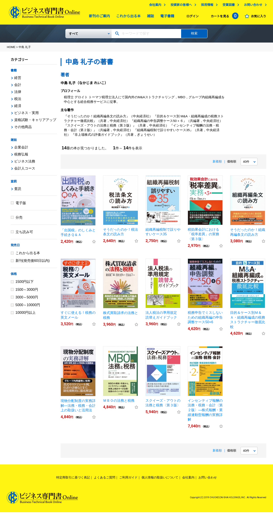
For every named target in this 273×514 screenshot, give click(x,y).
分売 (19, 219)
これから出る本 (127, 17)
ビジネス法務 (24, 163)
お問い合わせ (253, 6)
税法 (17, 100)
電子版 (21, 205)
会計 (17, 86)
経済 (17, 107)
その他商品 (23, 128)
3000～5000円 (27, 299)
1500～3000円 (27, 291)
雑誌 (149, 17)
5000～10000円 (28, 307)
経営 (17, 79)
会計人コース (24, 170)
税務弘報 (21, 156)
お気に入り (258, 17)
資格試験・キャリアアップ (35, 121)
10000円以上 (26, 314)
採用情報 (207, 6)
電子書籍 (166, 17)
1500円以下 (25, 283)
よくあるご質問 (104, 479)
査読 (14, 183)
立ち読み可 (24, 234)
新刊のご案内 (98, 17)
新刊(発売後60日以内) (33, 262)
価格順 (231, 163)
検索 (194, 35)
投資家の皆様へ (181, 6)
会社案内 (155, 6)
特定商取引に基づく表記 (73, 479)
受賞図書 (228, 6)
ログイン (192, 17)
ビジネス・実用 (26, 114)
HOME (11, 48)
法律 (17, 93)
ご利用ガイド (128, 479)
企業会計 (21, 149)
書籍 (14, 72)
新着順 (217, 163)
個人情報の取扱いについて (160, 479)
